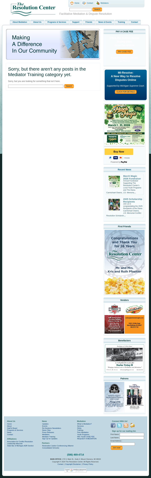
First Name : (127, 434)
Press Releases (48, 432)
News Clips (46, 430)
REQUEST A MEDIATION (87, 439)
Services (80, 426)
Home (9, 424)
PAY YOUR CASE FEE (86, 437)
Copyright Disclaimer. (73, 464)
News (9, 432)
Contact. (61, 464)
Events (44, 426)
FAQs (79, 428)
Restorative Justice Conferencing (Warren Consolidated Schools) (58, 447)
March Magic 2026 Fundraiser (132, 177)
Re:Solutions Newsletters (51, 428)
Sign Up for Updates (49, 439)
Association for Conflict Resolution (20, 441)
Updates (45, 424)
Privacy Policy (88, 464)
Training (80, 430)
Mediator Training (48, 437)
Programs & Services (15, 430)
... (135, 192)
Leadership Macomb (15, 443)
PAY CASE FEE (124, 52)
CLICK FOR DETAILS (126, 92)
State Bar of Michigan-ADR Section (20, 446)
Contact (10, 434)
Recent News (124, 169)
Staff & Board (12, 428)
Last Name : (127, 437)
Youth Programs (83, 434)
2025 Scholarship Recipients (132, 200)
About (9, 426)
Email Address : (116, 441)
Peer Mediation (83, 432)
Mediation (46, 434)
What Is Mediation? (84, 424)
